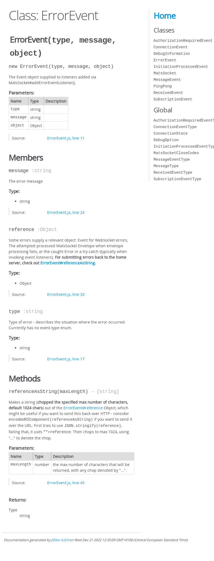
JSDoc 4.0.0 (59, 537)
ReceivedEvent (168, 92)
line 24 (78, 211)
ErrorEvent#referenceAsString (67, 261)
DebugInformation (172, 53)
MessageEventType (172, 159)
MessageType (166, 166)
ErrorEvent (165, 60)
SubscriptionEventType (177, 179)
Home (165, 15)
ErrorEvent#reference (83, 406)
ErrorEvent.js (58, 137)
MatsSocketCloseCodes (176, 153)
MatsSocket (165, 73)
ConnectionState (171, 133)
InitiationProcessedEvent (181, 66)
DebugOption (166, 139)
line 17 (78, 357)
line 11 (78, 137)
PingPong (163, 86)
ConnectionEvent (171, 47)
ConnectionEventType (175, 126)
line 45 (78, 480)
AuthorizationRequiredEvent (183, 40)
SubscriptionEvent (173, 99)
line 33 (78, 293)
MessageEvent (167, 79)
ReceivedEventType (173, 172)
